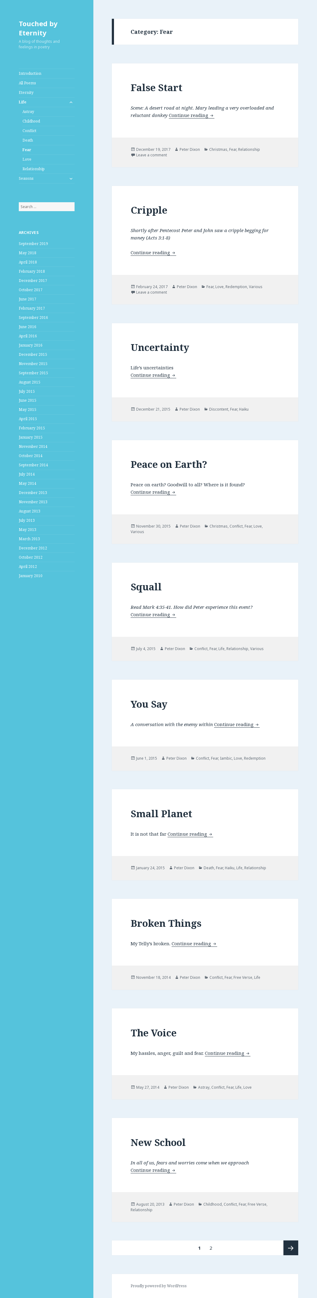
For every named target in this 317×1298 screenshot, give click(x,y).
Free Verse (243, 977)
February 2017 (32, 308)
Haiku (244, 409)
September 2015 (33, 373)
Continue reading (191, 115)
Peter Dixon (190, 149)
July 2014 (27, 474)
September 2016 (33, 317)
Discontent (218, 409)
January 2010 (31, 575)
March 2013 (29, 538)
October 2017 (31, 289)
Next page (290, 1247)
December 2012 (33, 548)
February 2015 (32, 428)
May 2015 (27, 409)
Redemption (236, 286)
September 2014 (33, 465)
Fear (26, 149)
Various (255, 286)
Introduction (30, 73)
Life (22, 102)
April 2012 (28, 566)
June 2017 (27, 299)
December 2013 (33, 492)
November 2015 (33, 363)
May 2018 (27, 252)
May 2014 (27, 483)
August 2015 (29, 382)
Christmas (218, 149)
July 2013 (27, 520)
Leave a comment (151, 155)
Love (26, 159)
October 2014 (31, 455)
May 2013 (27, 529)
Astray (28, 111)
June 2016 (27, 326)
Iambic (226, 758)
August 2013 (29, 511)
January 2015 (31, 437)
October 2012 (31, 557)
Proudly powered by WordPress (159, 1285)
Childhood (31, 121)
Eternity (26, 92)
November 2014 (33, 446)
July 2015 (27, 391)
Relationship (33, 168)
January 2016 (31, 345)
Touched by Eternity (38, 28)
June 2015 (27, 400)
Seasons (26, 178)
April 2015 (28, 418)
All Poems (27, 83)
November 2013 (33, 501)
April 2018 (28, 262)
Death (27, 140)
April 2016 (28, 336)
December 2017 (33, 280)
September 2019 (33, 243)
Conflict (29, 130)
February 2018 (32, 271)
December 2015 (33, 354)
